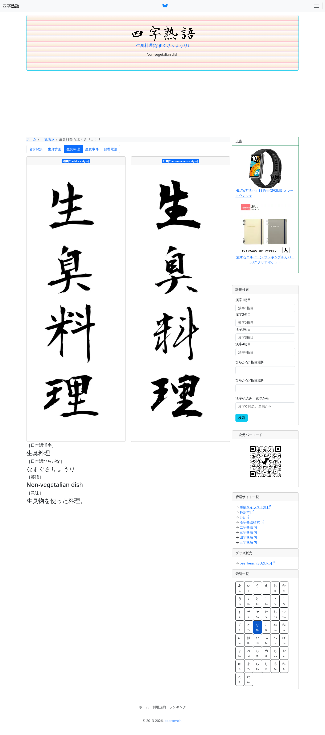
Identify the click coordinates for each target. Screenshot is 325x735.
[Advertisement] (162, 105)
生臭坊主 (54, 149)
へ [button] (275, 640)
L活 (244, 517)
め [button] (266, 653)
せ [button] (248, 614)
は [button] (248, 640)
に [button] (266, 627)
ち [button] (275, 614)
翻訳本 (247, 512)
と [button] (248, 627)
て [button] (240, 627)
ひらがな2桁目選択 (249, 380)
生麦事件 (92, 149)
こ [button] (266, 600)
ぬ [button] (275, 627)
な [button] (257, 627)
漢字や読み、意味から (252, 398)
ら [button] (257, 666)
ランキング (177, 707)
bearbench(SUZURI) (257, 563)
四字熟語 (11, 6)
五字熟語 (248, 542)
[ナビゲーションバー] (316, 6)
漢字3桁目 (243, 329)
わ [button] (248, 679)
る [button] (275, 666)
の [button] (240, 640)
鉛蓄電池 (110, 149)
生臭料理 (73, 149)
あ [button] (240, 587)
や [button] (284, 653)
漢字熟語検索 (252, 522)
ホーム (31, 139)
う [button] (257, 587)
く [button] (248, 600)
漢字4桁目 (243, 344)
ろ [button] (240, 679)
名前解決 (35, 149)
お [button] (275, 587)
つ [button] (284, 614)
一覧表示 (47, 139)
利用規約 (159, 707)
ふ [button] (266, 640)
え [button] (266, 587)
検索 (241, 417)
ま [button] (240, 653)
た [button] (266, 614)
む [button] (257, 653)
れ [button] (284, 666)
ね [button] (284, 627)
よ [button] (248, 666)
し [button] (284, 600)
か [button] (284, 587)
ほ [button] (284, 640)
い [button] (248, 587)
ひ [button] (257, 640)
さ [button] (275, 600)
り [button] (266, 666)
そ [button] (257, 614)
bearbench (173, 720)
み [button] (248, 653)
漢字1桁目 (243, 299)
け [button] (257, 600)
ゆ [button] (240, 666)
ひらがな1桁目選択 (249, 362)
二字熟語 (248, 527)
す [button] (240, 614)
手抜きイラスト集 (255, 507)
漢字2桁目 (243, 314)
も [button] (275, 653)
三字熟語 (248, 532)
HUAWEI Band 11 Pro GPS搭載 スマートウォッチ (264, 173)
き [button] (240, 600)
